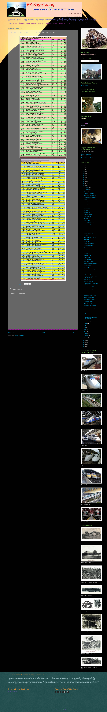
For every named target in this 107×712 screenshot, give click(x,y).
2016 (84, 185)
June (85, 327)
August (85, 323)
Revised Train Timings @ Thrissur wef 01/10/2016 (91, 277)
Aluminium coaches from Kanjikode (89, 248)
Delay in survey (87, 220)
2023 (84, 171)
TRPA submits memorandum (90, 237)
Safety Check (87, 241)
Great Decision (87, 279)
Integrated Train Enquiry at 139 (90, 288)
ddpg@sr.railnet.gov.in (86, 154)
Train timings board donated (90, 195)
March (85, 333)
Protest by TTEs (87, 255)
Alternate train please (88, 281)
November (86, 189)
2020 (84, 177)
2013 (84, 344)
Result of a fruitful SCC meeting (90, 291)
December (86, 187)
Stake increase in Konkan (89, 251)
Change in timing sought (89, 193)
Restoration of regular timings (90, 197)
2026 (84, 164)
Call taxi (85, 206)
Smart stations (87, 226)
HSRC (85, 199)
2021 (84, 175)
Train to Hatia (87, 208)
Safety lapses (87, 231)
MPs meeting (86, 239)
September (86, 321)
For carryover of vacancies (89, 224)
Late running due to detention (90, 295)
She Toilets (86, 210)
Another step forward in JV (89, 269)
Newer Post (11, 332)
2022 (84, 173)
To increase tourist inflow (89, 301)
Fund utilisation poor (88, 303)
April (85, 331)
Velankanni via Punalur (89, 297)
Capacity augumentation (89, 272)
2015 (84, 340)
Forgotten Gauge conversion (90, 274)
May (85, 329)
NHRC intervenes (87, 259)
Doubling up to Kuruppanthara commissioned (90, 318)
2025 (84, 167)
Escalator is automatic (88, 233)
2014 (84, 342)
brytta (57, 709)
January (86, 337)
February (86, 335)
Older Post (75, 332)
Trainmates (86, 201)
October (86, 191)
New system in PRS (88, 214)
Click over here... (85, 93)
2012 (84, 346)
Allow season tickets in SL (89, 299)
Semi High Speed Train (89, 203)
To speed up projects (88, 257)
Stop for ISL (86, 267)
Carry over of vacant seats (89, 308)
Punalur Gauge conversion (89, 261)
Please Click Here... (85, 85)
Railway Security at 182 (89, 286)
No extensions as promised (89, 315)
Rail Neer (86, 235)
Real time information (88, 245)
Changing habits (87, 265)
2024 (84, 169)
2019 (84, 179)
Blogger (65, 709)
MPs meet (86, 218)
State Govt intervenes (88, 229)
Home (43, 332)
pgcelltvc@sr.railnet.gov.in (87, 157)
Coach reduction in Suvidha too (90, 293)
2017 (84, 183)
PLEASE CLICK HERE (13, 691)
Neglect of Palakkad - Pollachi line (91, 313)
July (85, 325)
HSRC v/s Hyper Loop (88, 216)
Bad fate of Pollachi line (89, 243)
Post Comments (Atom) (19, 335)
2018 (84, 181)
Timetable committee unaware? (90, 263)
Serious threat (87, 212)
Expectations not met (88, 311)
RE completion (87, 253)
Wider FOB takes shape (89, 222)
